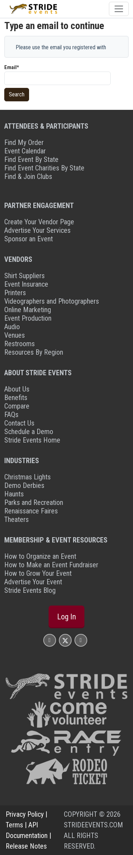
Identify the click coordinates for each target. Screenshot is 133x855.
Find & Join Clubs (28, 176)
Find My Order (24, 142)
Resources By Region (33, 352)
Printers (15, 292)
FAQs (11, 414)
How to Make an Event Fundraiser (51, 565)
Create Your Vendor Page (39, 222)
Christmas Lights (27, 477)
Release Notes (26, 846)
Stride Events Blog (30, 590)
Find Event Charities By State (44, 168)
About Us (16, 389)
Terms (14, 825)
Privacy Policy (25, 814)
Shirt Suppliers (24, 275)
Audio (12, 326)
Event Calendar (25, 151)
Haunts (14, 494)
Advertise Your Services (37, 230)
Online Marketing (27, 309)
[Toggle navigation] (119, 9)
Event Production (27, 318)
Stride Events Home (32, 440)
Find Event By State (31, 159)
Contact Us (19, 423)
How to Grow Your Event (38, 573)
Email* (11, 67)
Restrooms (19, 343)
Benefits (15, 397)
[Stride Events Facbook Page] (49, 640)
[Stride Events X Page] (65, 640)
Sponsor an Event (28, 239)
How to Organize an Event (40, 556)
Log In (66, 616)
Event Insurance (26, 284)
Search (16, 94)
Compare (16, 406)
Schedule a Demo (28, 431)
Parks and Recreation (33, 502)
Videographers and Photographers (51, 301)
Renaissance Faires (31, 511)
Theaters (16, 519)
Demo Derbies (24, 485)
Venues (14, 335)
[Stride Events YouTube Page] (80, 640)
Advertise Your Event (33, 582)
